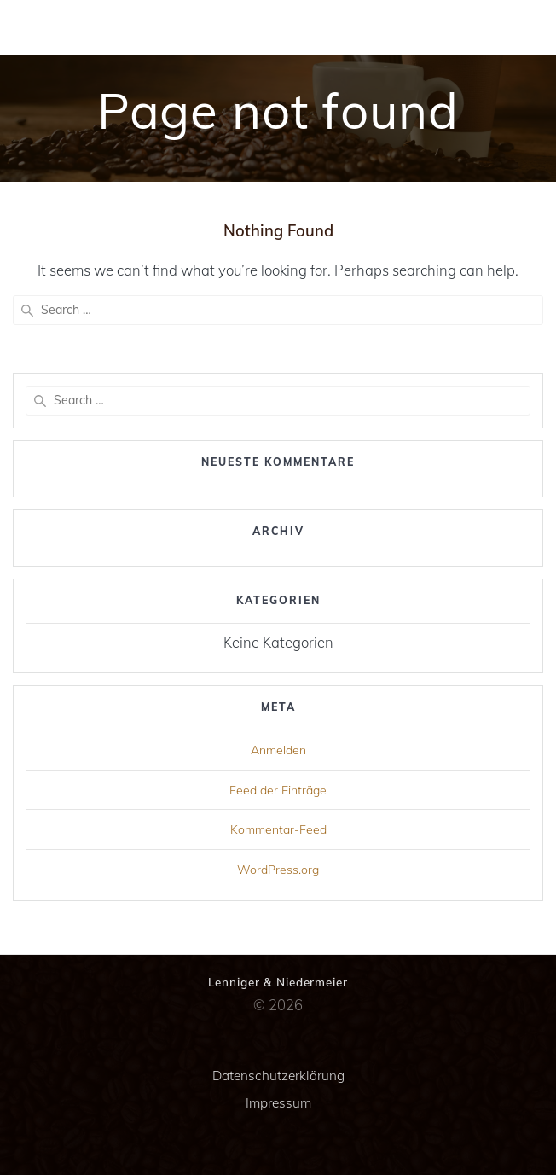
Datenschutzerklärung (278, 1075)
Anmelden (278, 750)
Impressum (278, 1103)
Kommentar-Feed (278, 829)
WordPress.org (278, 869)
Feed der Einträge (278, 790)
